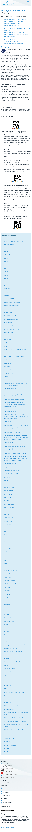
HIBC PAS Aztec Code (9, 504)
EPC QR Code (7, 363)
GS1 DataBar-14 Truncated (10, 411)
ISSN (5, 545)
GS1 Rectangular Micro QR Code (12, 470)
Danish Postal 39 (8, 288)
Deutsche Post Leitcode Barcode (12, 305)
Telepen (5, 678)
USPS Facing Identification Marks (12, 705)
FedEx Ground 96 (8, 370)
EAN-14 (5, 346)
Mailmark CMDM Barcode (10, 580)
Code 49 (6, 275)
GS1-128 (6, 376)
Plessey (5, 628)
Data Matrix (6, 295)
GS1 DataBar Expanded (9, 421)
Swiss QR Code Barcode (10, 672)
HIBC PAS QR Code (9, 514)
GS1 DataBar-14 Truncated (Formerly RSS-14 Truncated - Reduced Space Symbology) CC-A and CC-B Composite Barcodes (16, 416)
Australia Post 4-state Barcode (11, 238)
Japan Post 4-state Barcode (10, 567)
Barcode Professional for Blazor (12, 39)
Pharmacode (7, 614)
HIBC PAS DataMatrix (9, 511)
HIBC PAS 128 (7, 497)
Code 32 (6, 268)
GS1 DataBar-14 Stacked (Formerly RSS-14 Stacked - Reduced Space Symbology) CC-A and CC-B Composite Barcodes (15, 393)
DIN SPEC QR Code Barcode (11, 319)
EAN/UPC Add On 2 (8, 336)
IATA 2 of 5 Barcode (8, 517)
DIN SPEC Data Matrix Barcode (11, 315)
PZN (5, 638)
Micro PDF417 (7, 594)
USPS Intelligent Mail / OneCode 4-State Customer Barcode (16, 713)
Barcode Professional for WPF (11, 25)
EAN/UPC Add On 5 (8, 339)
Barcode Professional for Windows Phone (14, 43)
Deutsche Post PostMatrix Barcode (12, 309)
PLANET (6, 624)
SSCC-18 (6, 665)
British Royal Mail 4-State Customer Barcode (14, 645)
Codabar (6, 251)
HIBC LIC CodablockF (9, 487)
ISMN (5, 541)
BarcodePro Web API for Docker (12, 23)
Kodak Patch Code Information (11, 570)
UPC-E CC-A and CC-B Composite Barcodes (14, 699)
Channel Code (7, 248)
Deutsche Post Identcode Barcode (12, 302)
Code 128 (6, 261)
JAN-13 (5, 560)
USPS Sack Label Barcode (10, 735)
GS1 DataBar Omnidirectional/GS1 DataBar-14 (15, 453)
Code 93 (6, 278)
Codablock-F (7, 254)
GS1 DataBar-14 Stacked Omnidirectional (14, 399)
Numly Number (7, 604)
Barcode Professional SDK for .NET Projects (15, 19)
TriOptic (5, 675)
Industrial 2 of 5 (7, 524)
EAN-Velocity (7, 366)
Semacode (6, 658)
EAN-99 (5, 359)
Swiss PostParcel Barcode (10, 668)
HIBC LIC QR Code (8, 494)
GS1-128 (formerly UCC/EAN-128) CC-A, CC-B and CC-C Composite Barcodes (15, 384)
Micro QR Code (7, 597)
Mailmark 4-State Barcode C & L (11, 584)
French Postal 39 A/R (9, 373)
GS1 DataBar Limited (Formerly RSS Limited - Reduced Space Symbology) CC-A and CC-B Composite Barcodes (15, 448)
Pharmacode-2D (8, 617)
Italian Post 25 (7, 548)
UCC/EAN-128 (7, 685)
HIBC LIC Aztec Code (9, 484)
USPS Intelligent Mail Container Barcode (13, 717)
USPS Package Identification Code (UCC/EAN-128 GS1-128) (16, 725)
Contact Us (7, 827)
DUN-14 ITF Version (8, 332)
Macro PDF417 (7, 577)
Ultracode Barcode (8, 752)
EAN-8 (5, 353)
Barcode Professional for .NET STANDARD (14, 38)
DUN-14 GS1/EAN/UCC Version (11, 329)
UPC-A (5, 688)
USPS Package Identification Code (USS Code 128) (15, 730)
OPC (5, 607)
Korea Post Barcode (8, 573)
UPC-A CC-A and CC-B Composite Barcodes (14, 692)
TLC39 (5, 682)
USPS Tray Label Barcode (10, 738)
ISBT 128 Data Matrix (9, 538)
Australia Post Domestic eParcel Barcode (14, 241)
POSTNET (6, 631)
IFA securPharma (8, 521)
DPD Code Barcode (8, 326)
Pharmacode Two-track (9, 621)
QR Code (6, 641)
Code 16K (6, 265)
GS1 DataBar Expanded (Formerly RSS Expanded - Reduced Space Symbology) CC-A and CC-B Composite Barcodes (16, 427)
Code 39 (6, 271)
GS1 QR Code (7, 467)
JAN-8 (5, 563)
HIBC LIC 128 (7, 477)
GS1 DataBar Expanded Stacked (12, 432)
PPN (5, 634)
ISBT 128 (6, 534)
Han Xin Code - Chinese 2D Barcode (12, 473)
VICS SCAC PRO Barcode (10, 745)
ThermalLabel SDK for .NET (11, 41)
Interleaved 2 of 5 (8, 528)
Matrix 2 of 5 (7, 587)
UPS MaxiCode (7, 702)
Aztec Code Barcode (9, 244)
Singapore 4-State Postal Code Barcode (13, 661)
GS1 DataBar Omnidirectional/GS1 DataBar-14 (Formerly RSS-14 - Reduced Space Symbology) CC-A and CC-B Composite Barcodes (15, 458)
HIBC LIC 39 (7, 480)
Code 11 (6, 258)
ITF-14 (5, 551)
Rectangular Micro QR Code (10, 648)
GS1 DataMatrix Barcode (10, 463)
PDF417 (6, 611)
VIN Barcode (7, 748)
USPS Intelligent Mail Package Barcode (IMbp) (15, 721)
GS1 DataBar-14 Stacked (10, 388)
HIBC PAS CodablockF (9, 507)
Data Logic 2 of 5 (8, 292)
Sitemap (12, 827)
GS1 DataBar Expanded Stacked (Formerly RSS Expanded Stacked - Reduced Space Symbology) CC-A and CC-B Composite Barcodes (16, 437)
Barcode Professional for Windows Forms (14, 21)
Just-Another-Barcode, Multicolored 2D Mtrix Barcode (14, 556)
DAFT (5, 285)
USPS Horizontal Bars (9, 709)
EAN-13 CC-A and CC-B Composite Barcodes (15, 349)
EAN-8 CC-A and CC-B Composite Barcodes (14, 356)
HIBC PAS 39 (7, 500)
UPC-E (5, 695)
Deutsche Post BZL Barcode (10, 298)
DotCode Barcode (8, 322)
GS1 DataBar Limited (9, 442)
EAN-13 (5, 342)
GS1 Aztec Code (8, 380)
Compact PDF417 (8, 282)
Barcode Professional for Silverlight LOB (14, 32)
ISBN (5, 531)
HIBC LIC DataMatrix (9, 490)
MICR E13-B (7, 590)
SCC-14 (5, 655)
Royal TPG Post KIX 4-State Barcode (13, 651)
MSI (5, 600)
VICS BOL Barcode (8, 741)
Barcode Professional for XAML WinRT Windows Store (17, 27)
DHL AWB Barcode (8, 312)
